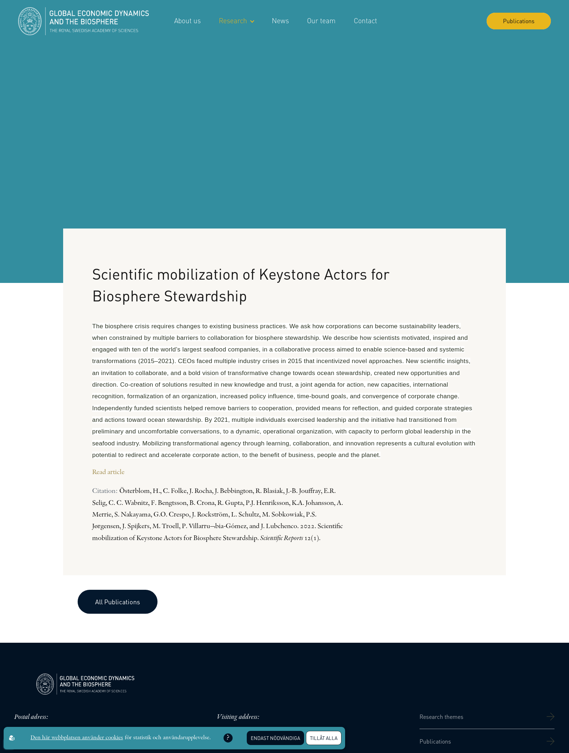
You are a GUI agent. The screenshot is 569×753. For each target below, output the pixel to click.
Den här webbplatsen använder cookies (76, 738)
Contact (365, 20)
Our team (321, 20)
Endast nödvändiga (275, 738)
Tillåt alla (323, 738)
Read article (108, 472)
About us (187, 20)
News (280, 20)
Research (236, 20)
